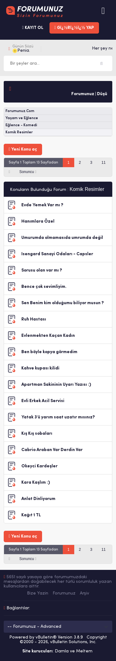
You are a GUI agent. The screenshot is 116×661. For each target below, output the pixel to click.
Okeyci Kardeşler (39, 466)
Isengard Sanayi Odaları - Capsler (57, 254)
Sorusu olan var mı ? (41, 270)
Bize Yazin (37, 593)
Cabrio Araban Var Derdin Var (52, 450)
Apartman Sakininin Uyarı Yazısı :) (56, 384)
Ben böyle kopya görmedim (49, 352)
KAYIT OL (32, 28)
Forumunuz (64, 593)
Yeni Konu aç (23, 149)
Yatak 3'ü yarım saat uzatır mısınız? (58, 417)
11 (103, 162)
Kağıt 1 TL (31, 515)
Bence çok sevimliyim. (44, 286)
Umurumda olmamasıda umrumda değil (62, 238)
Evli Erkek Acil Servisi (42, 401)
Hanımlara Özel (37, 221)
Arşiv (84, 593)
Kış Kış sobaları (36, 433)
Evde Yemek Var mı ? (42, 205)
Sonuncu (27, 171)
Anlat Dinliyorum (38, 499)
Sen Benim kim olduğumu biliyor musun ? (62, 303)
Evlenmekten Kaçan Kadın (48, 335)
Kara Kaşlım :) (35, 482)
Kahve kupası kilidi (40, 368)
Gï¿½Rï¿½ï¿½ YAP (74, 28)
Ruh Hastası (33, 319)
